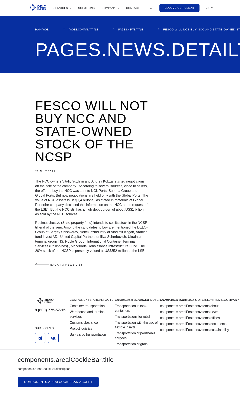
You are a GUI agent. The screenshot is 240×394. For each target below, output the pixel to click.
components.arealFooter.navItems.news (182, 312)
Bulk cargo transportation (88, 334)
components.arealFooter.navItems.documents (182, 324)
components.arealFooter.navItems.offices (182, 318)
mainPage (43, 29)
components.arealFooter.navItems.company (199, 299)
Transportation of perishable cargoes (135, 335)
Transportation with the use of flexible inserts (136, 325)
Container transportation (87, 306)
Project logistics (81, 328)
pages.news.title (142, 29)
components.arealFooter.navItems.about (182, 306)
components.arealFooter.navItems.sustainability (182, 330)
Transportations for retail (132, 316)
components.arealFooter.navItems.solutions (156, 299)
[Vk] (53, 338)
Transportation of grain (131, 344)
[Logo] (52, 301)
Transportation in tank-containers (131, 308)
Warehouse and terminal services (87, 314)
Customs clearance (84, 322)
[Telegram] (40, 338)
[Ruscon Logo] (38, 8)
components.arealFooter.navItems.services (109, 299)
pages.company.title (89, 29)
